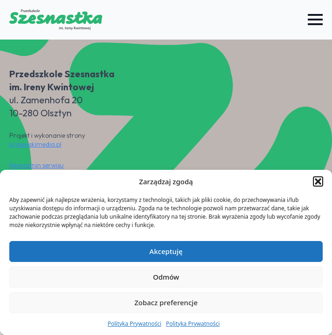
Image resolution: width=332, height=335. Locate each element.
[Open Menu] (315, 19)
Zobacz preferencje (166, 302)
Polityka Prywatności (134, 324)
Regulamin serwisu (36, 165)
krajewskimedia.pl (35, 144)
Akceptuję (165, 251)
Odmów (166, 276)
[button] (318, 181)
